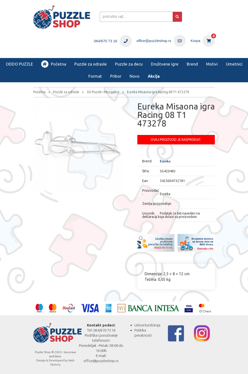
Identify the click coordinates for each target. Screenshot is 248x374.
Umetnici (234, 64)
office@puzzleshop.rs (101, 361)
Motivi (212, 64)
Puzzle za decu (129, 64)
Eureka (165, 161)
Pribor (115, 76)
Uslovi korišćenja (147, 325)
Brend (192, 64)
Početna (53, 64)
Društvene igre (164, 64)
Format (95, 76)
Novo (135, 76)
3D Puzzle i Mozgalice (103, 92)
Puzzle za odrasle (90, 64)
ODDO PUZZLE (19, 64)
